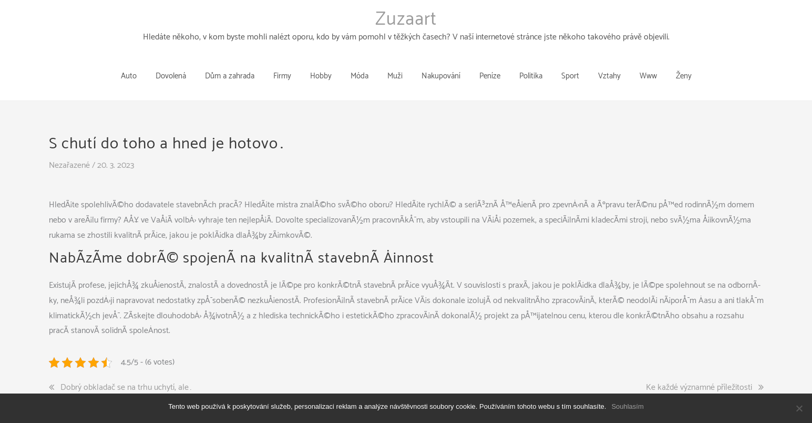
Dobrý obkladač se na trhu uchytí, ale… (126, 371)
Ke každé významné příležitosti (699, 371)
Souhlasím (627, 406)
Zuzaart (406, 19)
